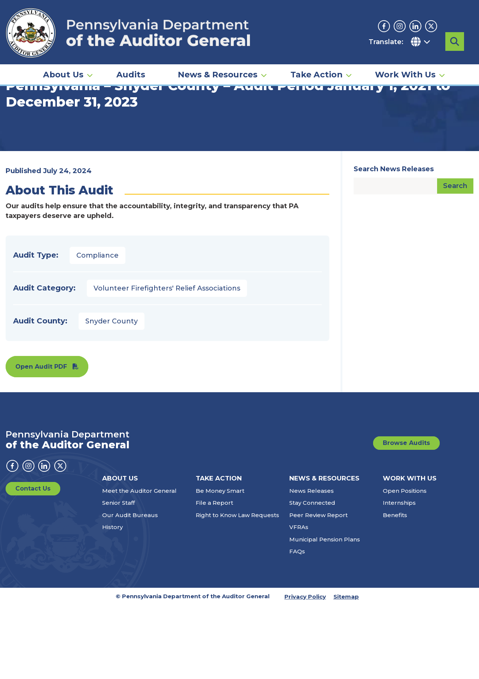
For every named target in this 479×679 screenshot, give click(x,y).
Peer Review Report (318, 588)
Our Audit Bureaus (130, 588)
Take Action (316, 62)
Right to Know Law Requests (237, 588)
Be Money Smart (220, 564)
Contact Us (33, 562)
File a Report (214, 576)
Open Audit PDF (41, 440)
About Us (63, 62)
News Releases (311, 564)
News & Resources (217, 62)
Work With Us (405, 62)
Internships (399, 576)
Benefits (395, 588)
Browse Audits (406, 516)
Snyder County (111, 395)
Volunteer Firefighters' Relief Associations (167, 362)
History (112, 600)
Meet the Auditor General (139, 564)
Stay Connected (312, 576)
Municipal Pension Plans (324, 613)
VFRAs (298, 600)
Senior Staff (118, 576)
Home (16, 114)
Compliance (97, 329)
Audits (130, 62)
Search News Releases (394, 243)
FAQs (297, 625)
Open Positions (405, 564)
